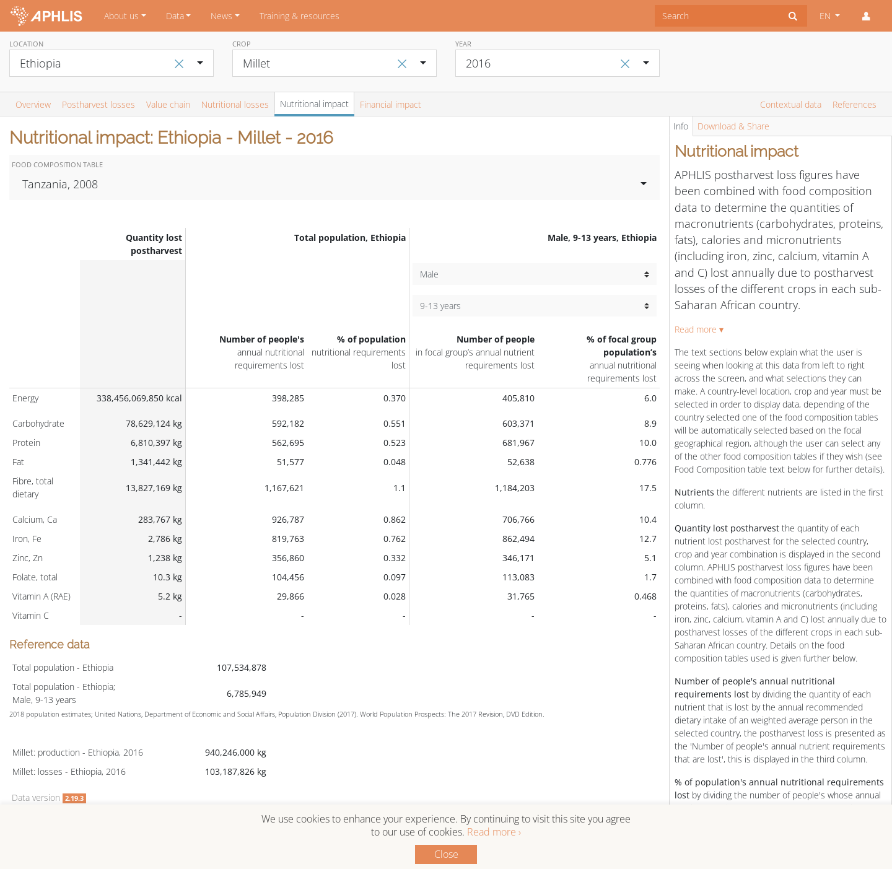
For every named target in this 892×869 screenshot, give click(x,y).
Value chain (168, 104)
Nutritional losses (235, 104)
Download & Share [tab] (733, 126)
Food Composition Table (57, 164)
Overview (33, 104)
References (855, 104)
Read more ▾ (699, 329)
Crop (241, 43)
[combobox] (717, 16)
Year (463, 43)
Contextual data (790, 104)
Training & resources (299, 16)
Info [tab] (680, 126)
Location (26, 43)
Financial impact (390, 104)
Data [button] (175, 16)
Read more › (494, 832)
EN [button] (826, 16)
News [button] (221, 16)
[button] (866, 16)
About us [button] (121, 16)
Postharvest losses (98, 104)
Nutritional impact (314, 104)
